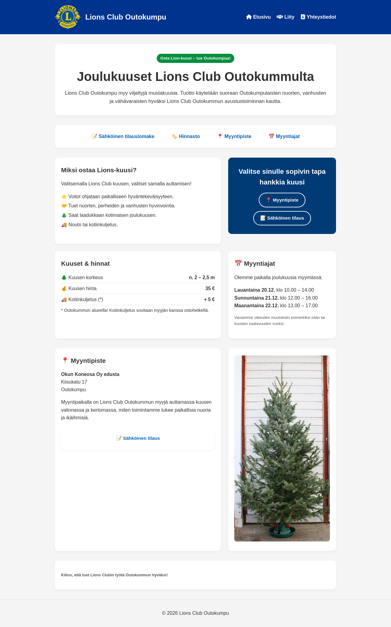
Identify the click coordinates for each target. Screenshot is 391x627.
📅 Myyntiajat (284, 136)
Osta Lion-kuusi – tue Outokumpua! (195, 58)
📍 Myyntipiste (234, 136)
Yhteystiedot (318, 17)
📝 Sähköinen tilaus (282, 218)
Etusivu (258, 17)
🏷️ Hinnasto (185, 136)
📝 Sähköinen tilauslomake (123, 136)
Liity (285, 17)
